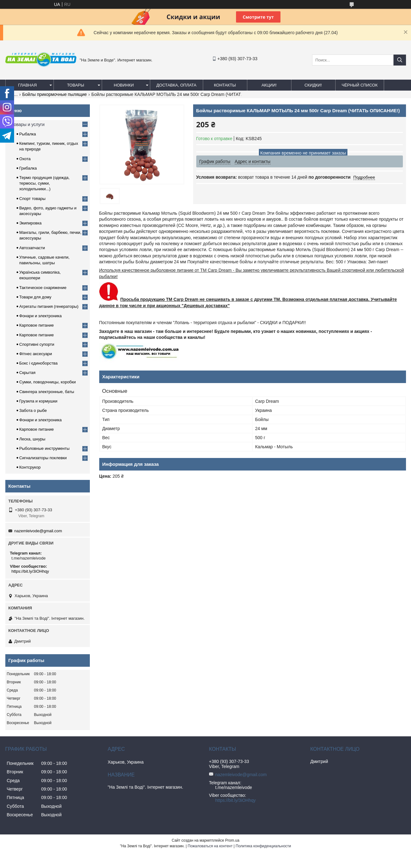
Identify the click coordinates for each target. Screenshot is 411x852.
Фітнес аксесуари (35, 353)
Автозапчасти (32, 247)
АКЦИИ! (268, 85)
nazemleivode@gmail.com (38, 531)
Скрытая (27, 372)
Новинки (124, 85)
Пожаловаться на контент (210, 846)
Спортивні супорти (36, 344)
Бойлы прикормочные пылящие (54, 94)
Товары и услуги (28, 124)
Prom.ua (232, 840)
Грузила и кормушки (38, 401)
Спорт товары (32, 198)
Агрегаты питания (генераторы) (49, 306)
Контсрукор (30, 467)
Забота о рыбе (33, 410)
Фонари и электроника (40, 315)
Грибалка (28, 168)
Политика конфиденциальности (263, 846)
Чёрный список (360, 85)
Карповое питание (36, 325)
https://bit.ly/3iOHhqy (30, 571)
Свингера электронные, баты (46, 391)
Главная (27, 85)
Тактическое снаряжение (43, 287)
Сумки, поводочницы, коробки (47, 382)
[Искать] (399, 60)
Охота (25, 158)
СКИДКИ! (313, 85)
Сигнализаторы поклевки (43, 457)
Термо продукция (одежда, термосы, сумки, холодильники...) (44, 183)
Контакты (225, 85)
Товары (75, 85)
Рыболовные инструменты (44, 448)
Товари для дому (35, 297)
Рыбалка (27, 134)
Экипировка (30, 223)
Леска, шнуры (32, 439)
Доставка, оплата (177, 85)
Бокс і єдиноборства (38, 363)
